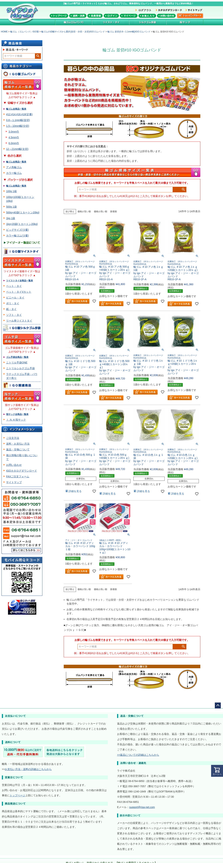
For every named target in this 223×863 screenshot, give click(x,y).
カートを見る (190, 15)
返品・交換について (18, 449)
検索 (38, 56)
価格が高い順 (100, 211)
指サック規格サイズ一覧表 (22, 396)
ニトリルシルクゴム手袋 (20, 368)
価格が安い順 (84, 211)
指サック (184, 22)
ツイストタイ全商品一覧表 (19, 280)
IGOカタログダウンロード (21, 470)
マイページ (129, 15)
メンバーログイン (111, 15)
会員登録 (95, 15)
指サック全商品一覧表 (17, 414)
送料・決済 (77, 15)
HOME (4, 31)
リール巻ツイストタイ (19, 320)
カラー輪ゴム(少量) (17, 235)
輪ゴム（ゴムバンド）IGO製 (24, 31)
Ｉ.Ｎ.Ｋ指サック (16, 419)
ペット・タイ (14, 286)
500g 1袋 (11, 206)
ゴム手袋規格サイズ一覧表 (22, 339)
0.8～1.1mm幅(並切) (18, 120)
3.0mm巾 (14, 131)
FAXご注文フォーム (17, 476)
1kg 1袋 (10, 218)
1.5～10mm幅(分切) (17, 125)
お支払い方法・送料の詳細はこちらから (28, 769)
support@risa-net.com (142, 807)
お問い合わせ (166, 15)
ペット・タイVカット (18, 291)
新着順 (113, 211)
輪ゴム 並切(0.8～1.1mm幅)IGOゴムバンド (128, 31)
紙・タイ (11, 309)
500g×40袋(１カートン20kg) (22, 212)
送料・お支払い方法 (18, 443)
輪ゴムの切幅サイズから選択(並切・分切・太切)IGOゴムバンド (73, 31)
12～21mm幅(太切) (17, 148)
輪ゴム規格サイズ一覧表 (22, 84)
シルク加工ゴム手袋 (147, 22)
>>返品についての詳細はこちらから (138, 754)
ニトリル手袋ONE (16, 362)
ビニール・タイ (15, 297)
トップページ (59, 15)
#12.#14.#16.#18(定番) (19, 114)
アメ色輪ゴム (14, 167)
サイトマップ (14, 482)
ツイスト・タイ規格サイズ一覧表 (22, 262)
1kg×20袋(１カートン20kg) (22, 223)
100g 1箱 (11, 191)
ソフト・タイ (14, 314)
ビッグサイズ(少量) (17, 229)
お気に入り (147, 15)
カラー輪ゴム (14, 172)
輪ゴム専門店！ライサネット (23, 13)
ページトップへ (218, 705)
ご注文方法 (12, 437)
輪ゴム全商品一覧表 (16, 109)
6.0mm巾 (14, 143)
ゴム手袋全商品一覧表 (17, 357)
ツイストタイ (110, 22)
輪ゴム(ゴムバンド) (73, 22)
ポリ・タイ (12, 303)
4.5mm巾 (14, 137)
